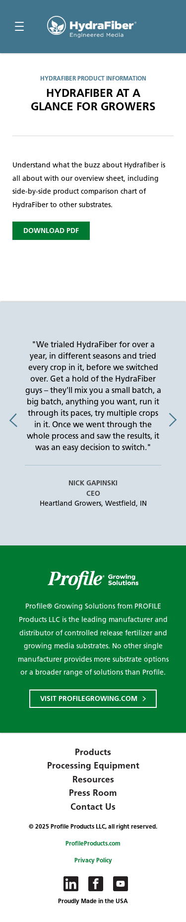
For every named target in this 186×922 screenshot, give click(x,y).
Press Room (93, 792)
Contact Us (93, 806)
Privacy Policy (93, 860)
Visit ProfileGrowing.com (88, 698)
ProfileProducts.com (93, 843)
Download (51, 231)
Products (93, 752)
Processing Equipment (93, 765)
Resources (93, 779)
